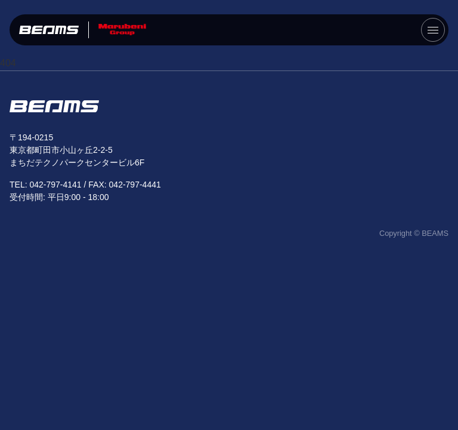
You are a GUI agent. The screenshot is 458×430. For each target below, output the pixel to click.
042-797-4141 (55, 184)
